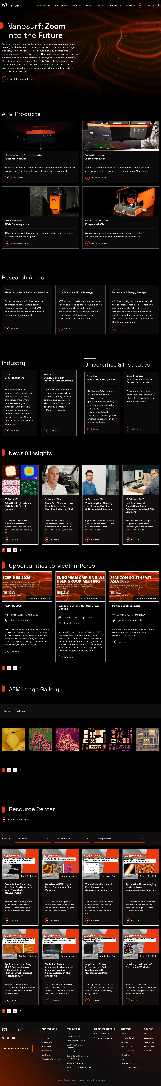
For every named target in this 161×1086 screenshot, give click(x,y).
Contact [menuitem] (147, 1051)
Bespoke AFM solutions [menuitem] (51, 1059)
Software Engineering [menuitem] (103, 1038)
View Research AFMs (18, 178)
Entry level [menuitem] (46, 1046)
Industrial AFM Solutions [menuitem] (104, 1034)
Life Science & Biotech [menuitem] (76, 1041)
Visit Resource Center (19, 819)
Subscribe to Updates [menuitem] (129, 1068)
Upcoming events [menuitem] (127, 1063)
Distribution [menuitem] (149, 1046)
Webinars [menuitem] (124, 1042)
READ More (95, 920)
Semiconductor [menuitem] (73, 1052)
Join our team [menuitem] (149, 1042)
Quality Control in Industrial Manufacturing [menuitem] (77, 1057)
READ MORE (15, 651)
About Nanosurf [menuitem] (150, 1034)
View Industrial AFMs (99, 178)
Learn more (68, 329)
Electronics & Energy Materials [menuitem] (75, 1046)
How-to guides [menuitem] (126, 1046)
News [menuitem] (122, 1059)
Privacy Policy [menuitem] (100, 1080)
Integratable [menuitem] (47, 1042)
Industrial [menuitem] (46, 1038)
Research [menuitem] (46, 1034)
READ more (135, 920)
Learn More (15, 329)
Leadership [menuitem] (148, 1038)
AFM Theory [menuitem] (125, 1034)
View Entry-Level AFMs (99, 243)
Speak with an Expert (19, 1048)
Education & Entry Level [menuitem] (76, 1063)
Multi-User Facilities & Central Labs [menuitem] (79, 1068)
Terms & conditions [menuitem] (85, 1080)
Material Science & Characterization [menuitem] (74, 1035)
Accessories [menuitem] (47, 1051)
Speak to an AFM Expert (21, 79)
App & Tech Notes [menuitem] (127, 1051)
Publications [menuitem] (125, 1055)
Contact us (149, 5)
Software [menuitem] (46, 1055)
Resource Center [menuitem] (127, 1038)
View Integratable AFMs (20, 243)
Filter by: (6, 711)
